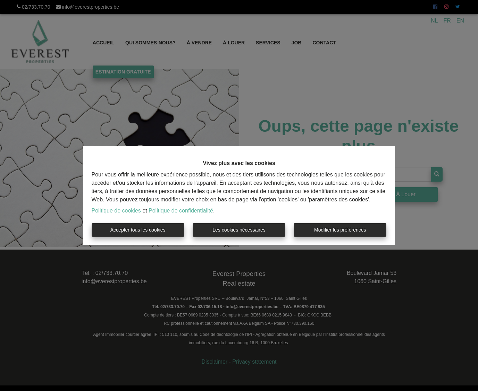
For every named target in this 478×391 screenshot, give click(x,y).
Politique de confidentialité (181, 211)
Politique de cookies (116, 211)
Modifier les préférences (340, 230)
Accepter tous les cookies (138, 230)
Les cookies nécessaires (239, 230)
